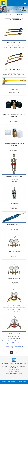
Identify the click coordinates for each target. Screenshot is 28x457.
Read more (3, 410)
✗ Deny (2, 391)
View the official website (15, 410)
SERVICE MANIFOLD (20, 14)
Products (12, 14)
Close (1, 385)
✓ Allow (2, 389)
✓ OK (20, 456)
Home (7, 14)
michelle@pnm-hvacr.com (16, 373)
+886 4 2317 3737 (15, 369)
